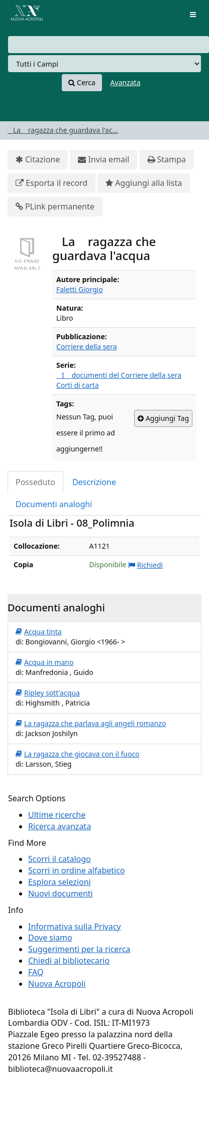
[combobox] (108, 44)
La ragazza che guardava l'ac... (63, 130)
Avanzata (126, 82)
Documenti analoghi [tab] (54, 504)
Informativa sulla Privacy (74, 926)
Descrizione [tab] (94, 482)
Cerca (81, 83)
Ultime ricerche (56, 814)
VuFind (24, 15)
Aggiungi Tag (163, 418)
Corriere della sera (86, 346)
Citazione (38, 159)
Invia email (103, 159)
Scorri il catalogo (59, 858)
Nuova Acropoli (56, 983)
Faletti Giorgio (79, 289)
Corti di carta (77, 385)
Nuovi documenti (60, 893)
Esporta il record (51, 183)
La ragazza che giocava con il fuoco (78, 754)
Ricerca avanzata (59, 826)
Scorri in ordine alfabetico (76, 870)
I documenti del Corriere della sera (118, 375)
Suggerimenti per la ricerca (79, 949)
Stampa (167, 159)
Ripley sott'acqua (48, 693)
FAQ (35, 972)
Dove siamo (50, 937)
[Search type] (104, 63)
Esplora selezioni (59, 881)
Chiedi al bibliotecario (69, 960)
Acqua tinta (39, 632)
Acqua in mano (44, 662)
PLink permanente (55, 206)
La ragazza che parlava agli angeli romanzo (91, 724)
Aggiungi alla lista (144, 183)
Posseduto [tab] (35, 482)
